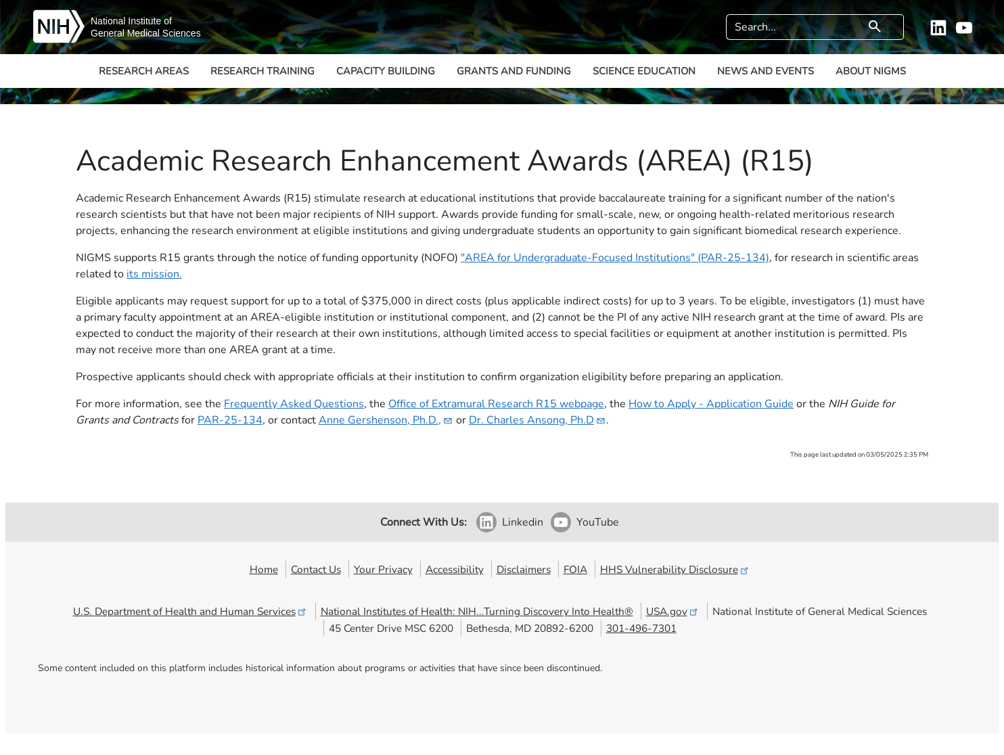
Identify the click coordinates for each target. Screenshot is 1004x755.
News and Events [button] (765, 71)
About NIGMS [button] (871, 71)
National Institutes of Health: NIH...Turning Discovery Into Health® (477, 611)
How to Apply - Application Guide (711, 403)
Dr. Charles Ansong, (537, 420)
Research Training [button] (262, 71)
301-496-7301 (641, 628)
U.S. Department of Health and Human (190, 611)
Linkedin (522, 522)
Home (264, 569)
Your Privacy (383, 569)
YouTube (597, 522)
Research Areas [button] (144, 71)
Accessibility (455, 569)
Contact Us (316, 569)
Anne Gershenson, (386, 420)
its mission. (154, 274)
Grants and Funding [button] (514, 71)
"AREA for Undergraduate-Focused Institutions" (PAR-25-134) (615, 257)
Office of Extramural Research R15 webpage (496, 403)
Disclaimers (524, 569)
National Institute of (131, 21)
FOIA (575, 569)
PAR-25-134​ (230, 420)
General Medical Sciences (146, 33)
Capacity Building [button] (385, 71)
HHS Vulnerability (675, 569)
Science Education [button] (644, 71)
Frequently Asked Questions (294, 403)
